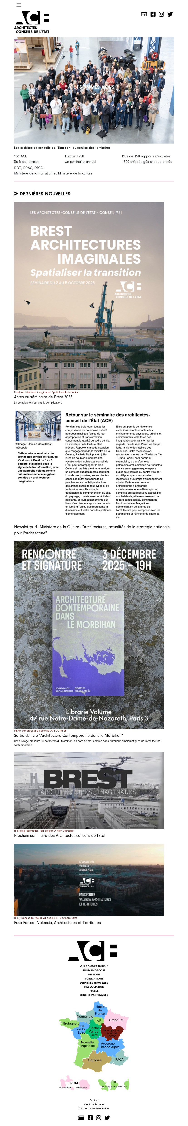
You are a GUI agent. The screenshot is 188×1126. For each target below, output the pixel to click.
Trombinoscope (94, 970)
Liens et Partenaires (94, 995)
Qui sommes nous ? (94, 966)
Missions (94, 974)
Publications (94, 978)
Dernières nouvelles (45, 194)
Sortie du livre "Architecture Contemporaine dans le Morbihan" (68, 736)
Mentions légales (94, 1104)
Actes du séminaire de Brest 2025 (43, 397)
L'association (94, 987)
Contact (94, 1100)
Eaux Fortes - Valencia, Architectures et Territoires (57, 923)
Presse (94, 991)
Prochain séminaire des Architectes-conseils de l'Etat (60, 836)
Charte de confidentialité (94, 1108)
